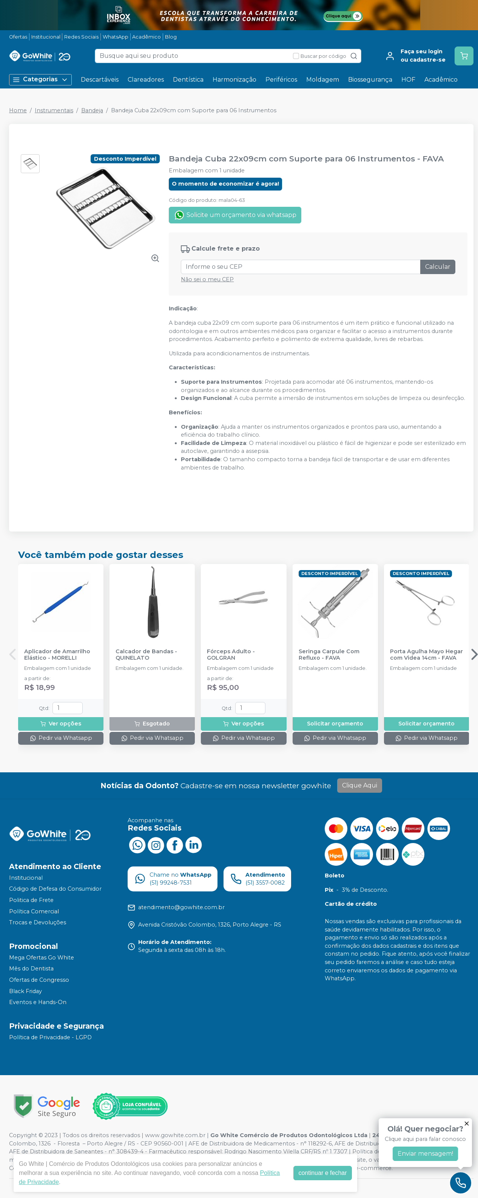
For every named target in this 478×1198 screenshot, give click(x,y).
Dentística (188, 79)
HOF (408, 79)
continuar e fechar (322, 1173)
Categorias (40, 80)
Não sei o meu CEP (207, 279)
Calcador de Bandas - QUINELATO (146, 654)
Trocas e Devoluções (37, 922)
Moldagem (322, 79)
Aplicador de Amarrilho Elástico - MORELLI (57, 654)
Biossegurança (370, 79)
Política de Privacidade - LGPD (50, 1037)
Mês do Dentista (31, 969)
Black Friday (25, 991)
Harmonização (234, 79)
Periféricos (281, 79)
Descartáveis (100, 79)
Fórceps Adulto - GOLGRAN (231, 654)
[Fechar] (466, 1123)
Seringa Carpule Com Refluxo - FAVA (329, 654)
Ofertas (18, 37)
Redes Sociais (81, 37)
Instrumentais (54, 110)
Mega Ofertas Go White (41, 957)
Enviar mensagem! (425, 1153)
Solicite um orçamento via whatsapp (235, 215)
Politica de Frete (31, 900)
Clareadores (146, 79)
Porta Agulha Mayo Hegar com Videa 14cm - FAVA (426, 654)
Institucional (45, 37)
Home (18, 110)
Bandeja (92, 110)
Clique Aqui (359, 785)
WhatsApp (115, 37)
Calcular (437, 266)
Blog (171, 37)
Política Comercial (34, 911)
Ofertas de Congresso (39, 979)
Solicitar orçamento (335, 723)
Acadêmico (146, 37)
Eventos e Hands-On (37, 1002)
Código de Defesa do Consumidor (55, 889)
